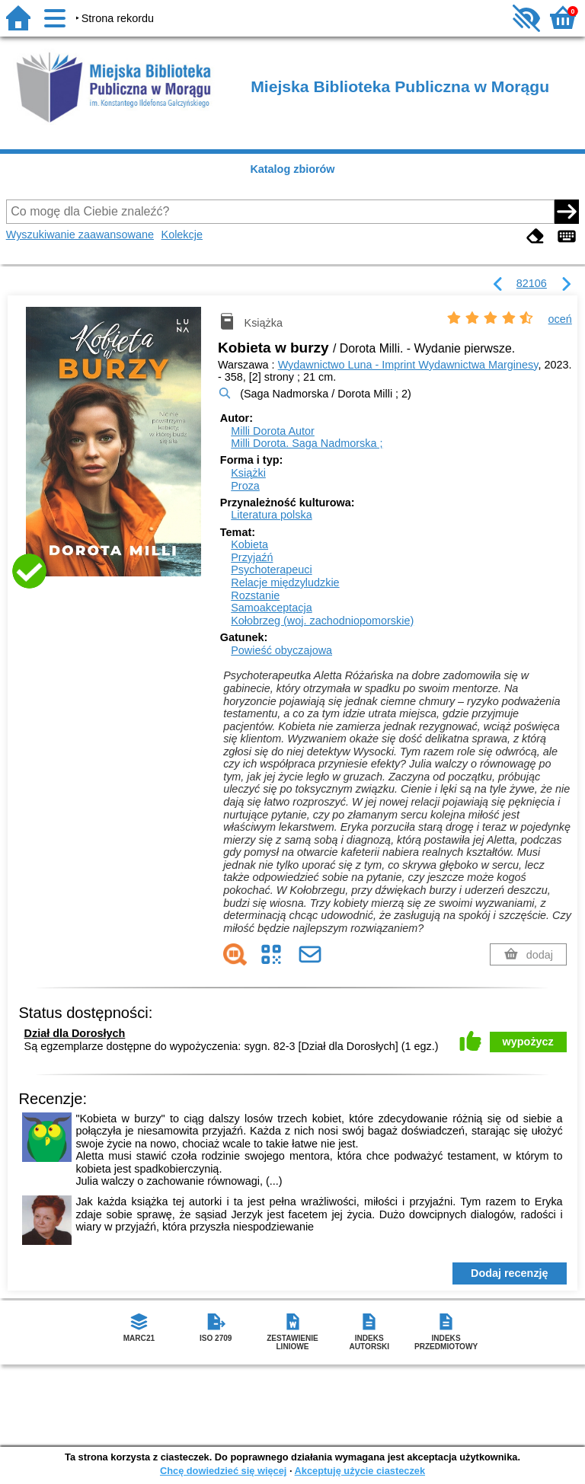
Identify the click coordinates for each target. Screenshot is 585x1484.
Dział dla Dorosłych (75, 1033)
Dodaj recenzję (509, 1273)
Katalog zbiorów (292, 169)
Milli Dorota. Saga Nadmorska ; (306, 443)
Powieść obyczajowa (281, 650)
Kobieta (249, 544)
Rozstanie (255, 595)
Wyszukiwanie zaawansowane (80, 234)
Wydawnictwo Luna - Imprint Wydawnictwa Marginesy (408, 365)
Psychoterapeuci (271, 569)
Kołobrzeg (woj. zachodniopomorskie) (322, 620)
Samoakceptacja (271, 608)
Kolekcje (182, 234)
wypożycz (528, 1042)
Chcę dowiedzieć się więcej (223, 1470)
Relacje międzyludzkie (285, 582)
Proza (245, 486)
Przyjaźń (252, 557)
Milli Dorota (273, 431)
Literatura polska (271, 515)
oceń (560, 319)
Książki (248, 473)
